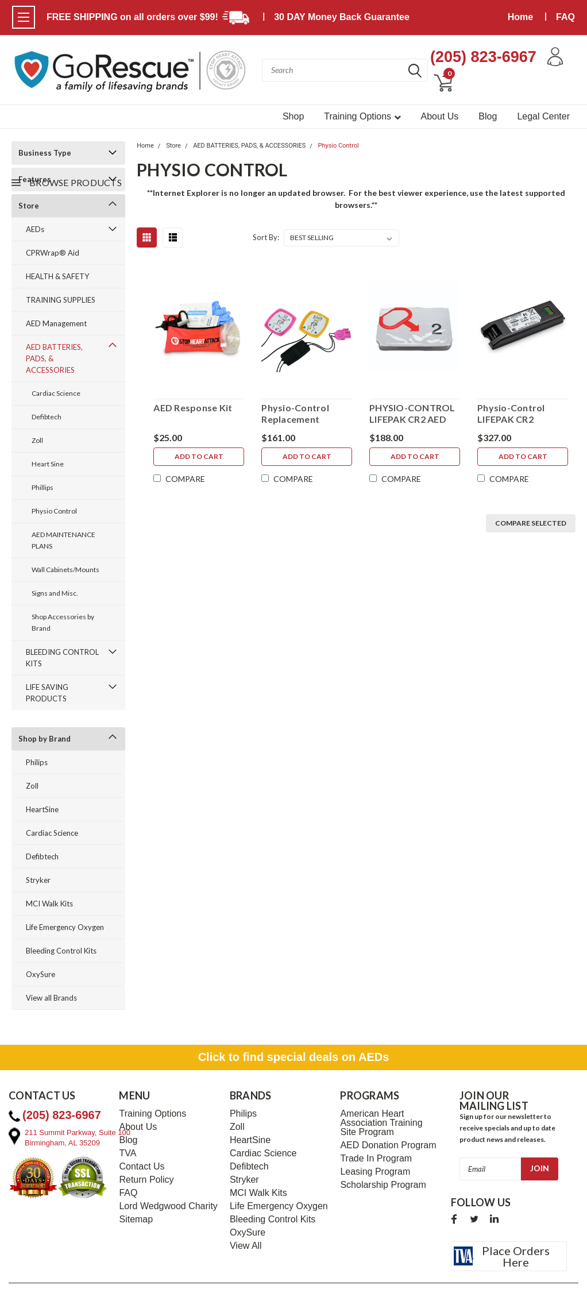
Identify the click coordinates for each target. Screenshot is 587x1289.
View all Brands (51, 997)
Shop (293, 116)
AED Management (56, 323)
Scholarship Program (383, 1185)
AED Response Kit (192, 407)
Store (173, 145)
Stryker (38, 880)
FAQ (565, 17)
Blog (487, 116)
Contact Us (141, 1166)
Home (520, 17)
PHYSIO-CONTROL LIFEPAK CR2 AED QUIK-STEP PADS (412, 413)
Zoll (37, 440)
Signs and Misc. (55, 593)
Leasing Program (375, 1171)
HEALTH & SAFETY (57, 276)
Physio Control (54, 511)
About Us (440, 116)
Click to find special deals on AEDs (293, 1057)
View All (246, 1246)
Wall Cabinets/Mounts (65, 569)
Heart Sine (48, 464)
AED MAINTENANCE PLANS (63, 540)
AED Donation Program (388, 1145)
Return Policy (146, 1179)
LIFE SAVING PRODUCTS (47, 692)
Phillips (42, 487)
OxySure (40, 974)
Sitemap (136, 1219)
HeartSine (42, 809)
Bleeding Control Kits (61, 950)
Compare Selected (530, 523)
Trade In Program (376, 1158)
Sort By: (266, 237)
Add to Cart (199, 456)
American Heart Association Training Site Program (381, 1123)
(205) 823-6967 (483, 56)
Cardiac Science (56, 393)
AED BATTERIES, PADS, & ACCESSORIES (54, 358)
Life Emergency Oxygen (65, 927)
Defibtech (46, 416)
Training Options (362, 116)
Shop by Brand (44, 738)
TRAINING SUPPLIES (60, 299)
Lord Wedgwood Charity (168, 1206)
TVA (127, 1153)
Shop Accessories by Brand (63, 622)
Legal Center (543, 116)
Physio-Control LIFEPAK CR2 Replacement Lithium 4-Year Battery (511, 413)
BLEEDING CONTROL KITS (62, 657)
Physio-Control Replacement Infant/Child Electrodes (295, 413)
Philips (37, 762)
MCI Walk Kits (49, 903)
